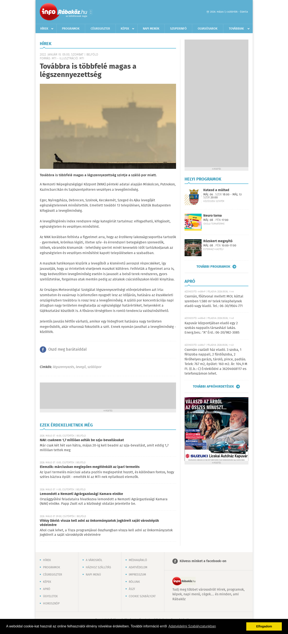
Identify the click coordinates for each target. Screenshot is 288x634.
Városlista (90, 12)
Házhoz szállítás (98, 567)
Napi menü (93, 574)
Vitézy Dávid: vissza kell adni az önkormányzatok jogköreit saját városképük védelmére (99, 523)
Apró (46, 589)
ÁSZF (132, 589)
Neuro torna (212, 215)
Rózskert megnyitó (217, 241)
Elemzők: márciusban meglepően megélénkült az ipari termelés (90, 467)
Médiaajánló (138, 560)
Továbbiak (236, 28)
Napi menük (151, 28)
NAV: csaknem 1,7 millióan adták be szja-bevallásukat (82, 440)
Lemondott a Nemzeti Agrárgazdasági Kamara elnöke (81, 494)
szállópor (94, 367)
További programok (213, 267)
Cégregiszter (100, 28)
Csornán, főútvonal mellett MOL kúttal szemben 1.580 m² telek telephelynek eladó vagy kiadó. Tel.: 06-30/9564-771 (214, 301)
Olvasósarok (208, 28)
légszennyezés (63, 367)
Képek (125, 28)
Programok (71, 28)
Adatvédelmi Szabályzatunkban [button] (192, 626)
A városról (94, 560)
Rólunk (134, 582)
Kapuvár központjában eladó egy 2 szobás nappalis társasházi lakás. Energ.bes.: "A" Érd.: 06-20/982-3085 (212, 328)
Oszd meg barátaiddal (67, 350)
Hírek (44, 28)
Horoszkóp (51, 603)
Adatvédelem (138, 567)
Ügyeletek (50, 596)
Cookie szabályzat (142, 596)
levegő (81, 367)
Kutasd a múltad (216, 190)
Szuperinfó (178, 28)
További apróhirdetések (213, 386)
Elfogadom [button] (264, 626)
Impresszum (137, 574)
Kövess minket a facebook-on (203, 561)
